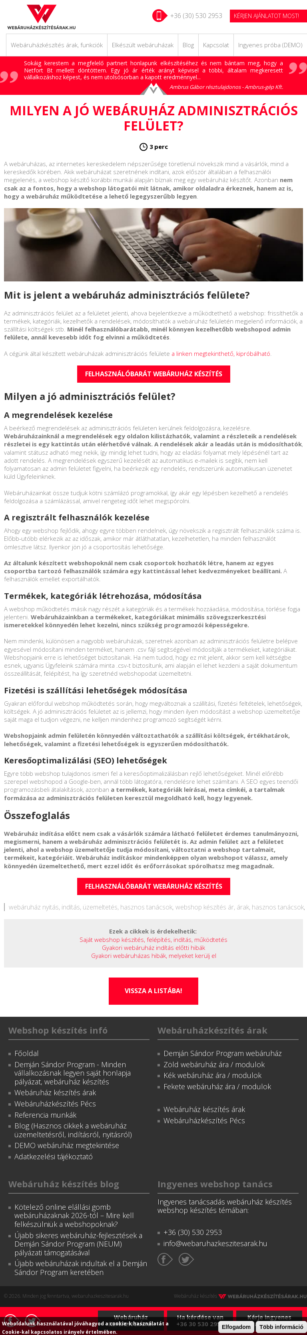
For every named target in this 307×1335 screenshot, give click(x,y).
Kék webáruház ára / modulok (212, 1075)
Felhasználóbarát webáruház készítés (153, 373)
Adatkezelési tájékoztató (53, 1156)
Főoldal (26, 1053)
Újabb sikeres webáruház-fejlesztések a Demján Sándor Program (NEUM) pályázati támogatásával (78, 1244)
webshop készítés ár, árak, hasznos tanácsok (239, 907)
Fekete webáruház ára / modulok (217, 1086)
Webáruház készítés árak (55, 1092)
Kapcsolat (216, 45)
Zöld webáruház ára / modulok (214, 1064)
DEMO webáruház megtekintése (66, 1145)
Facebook (165, 1259)
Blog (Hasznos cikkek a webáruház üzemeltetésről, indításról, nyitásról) (73, 1130)
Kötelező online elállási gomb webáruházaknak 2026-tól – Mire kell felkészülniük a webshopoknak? (74, 1215)
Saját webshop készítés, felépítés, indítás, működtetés (153, 940)
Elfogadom (236, 1327)
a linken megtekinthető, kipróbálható (220, 353)
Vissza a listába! (153, 990)
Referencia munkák (45, 1115)
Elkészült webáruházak (142, 45)
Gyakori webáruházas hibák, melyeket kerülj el (153, 956)
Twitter (186, 1259)
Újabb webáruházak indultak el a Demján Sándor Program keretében (80, 1268)
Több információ (281, 1327)
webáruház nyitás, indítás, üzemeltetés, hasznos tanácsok (90, 907)
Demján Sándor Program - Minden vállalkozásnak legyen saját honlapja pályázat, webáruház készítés (72, 1073)
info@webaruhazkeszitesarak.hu (215, 1243)
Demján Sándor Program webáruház (222, 1053)
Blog (188, 45)
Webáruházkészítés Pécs (55, 1103)
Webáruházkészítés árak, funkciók (57, 45)
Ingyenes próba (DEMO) (270, 45)
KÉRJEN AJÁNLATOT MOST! (266, 16)
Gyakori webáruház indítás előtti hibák (153, 948)
